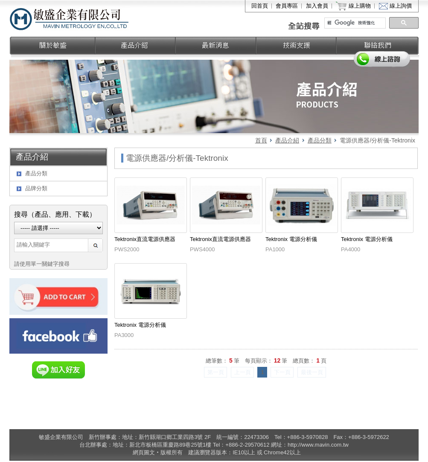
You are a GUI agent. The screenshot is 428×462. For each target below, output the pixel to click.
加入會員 (317, 6)
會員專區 (287, 6)
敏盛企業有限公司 (69, 18)
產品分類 (320, 140)
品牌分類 (36, 188)
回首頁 (259, 6)
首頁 (261, 140)
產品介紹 (287, 140)
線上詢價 (401, 6)
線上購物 (360, 6)
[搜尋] (355, 23)
